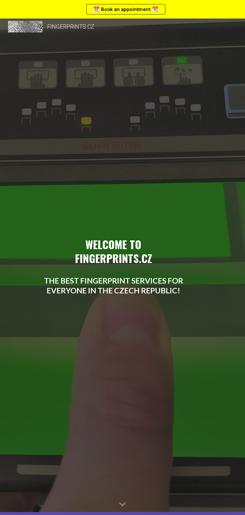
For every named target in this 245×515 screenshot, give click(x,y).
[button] (122, 505)
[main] (113, 266)
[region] (122, 9)
